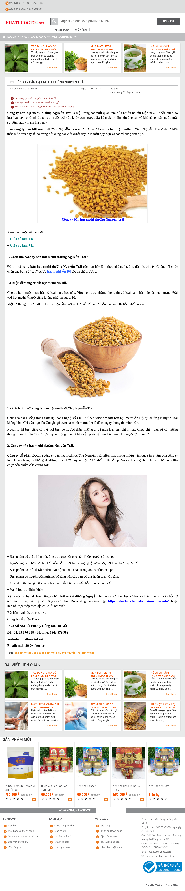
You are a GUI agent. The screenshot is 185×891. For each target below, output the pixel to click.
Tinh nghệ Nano (62, 847)
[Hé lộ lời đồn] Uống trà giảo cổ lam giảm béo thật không (163, 47)
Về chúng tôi (14, 847)
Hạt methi (88, 652)
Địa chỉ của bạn (109, 836)
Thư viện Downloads (111, 831)
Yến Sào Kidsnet (86, 786)
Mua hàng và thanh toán (21, 831)
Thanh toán (61, 29)
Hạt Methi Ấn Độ (63, 836)
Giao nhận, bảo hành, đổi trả (23, 836)
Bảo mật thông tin (18, 842)
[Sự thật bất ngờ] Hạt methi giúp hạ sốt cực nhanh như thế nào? (163, 705)
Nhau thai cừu (61, 842)
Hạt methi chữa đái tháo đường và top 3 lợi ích (45, 705)
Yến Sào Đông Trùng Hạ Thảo (126, 788)
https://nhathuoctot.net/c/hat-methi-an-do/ (138, 601)
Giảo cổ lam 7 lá (22, 245)
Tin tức (23, 37)
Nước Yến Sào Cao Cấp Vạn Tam (54, 788)
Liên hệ (12, 825)
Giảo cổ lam (60, 831)
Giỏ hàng (81, 29)
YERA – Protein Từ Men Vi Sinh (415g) (20, 788)
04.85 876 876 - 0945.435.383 (24, 3)
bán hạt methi (23, 652)
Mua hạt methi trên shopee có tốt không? (102, 47)
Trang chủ (11, 37)
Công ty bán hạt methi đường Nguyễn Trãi (56, 652)
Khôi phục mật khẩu (111, 847)
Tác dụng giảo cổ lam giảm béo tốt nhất (43, 47)
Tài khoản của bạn (110, 842)
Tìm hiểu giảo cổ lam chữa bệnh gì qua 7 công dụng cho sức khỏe (103, 705)
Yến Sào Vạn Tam (159, 786)
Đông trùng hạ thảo (64, 825)
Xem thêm (52, 67)
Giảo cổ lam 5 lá (22, 239)
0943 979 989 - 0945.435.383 (24, 9)
